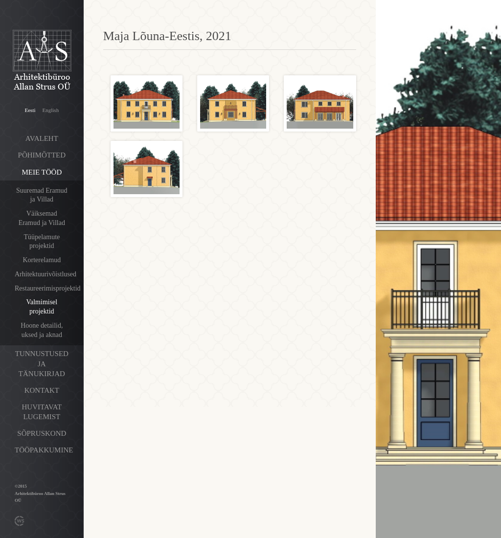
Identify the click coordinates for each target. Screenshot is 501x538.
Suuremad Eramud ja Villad (42, 195)
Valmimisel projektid (41, 306)
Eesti (30, 110)
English (51, 110)
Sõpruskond (41, 433)
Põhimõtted (42, 155)
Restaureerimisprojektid (48, 288)
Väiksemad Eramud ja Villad (42, 218)
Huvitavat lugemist (42, 412)
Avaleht (41, 138)
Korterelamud (42, 260)
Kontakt (41, 390)
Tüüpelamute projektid (41, 241)
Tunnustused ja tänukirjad (41, 363)
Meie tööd (42, 172)
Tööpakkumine (44, 450)
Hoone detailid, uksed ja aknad (42, 330)
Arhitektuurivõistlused (45, 274)
